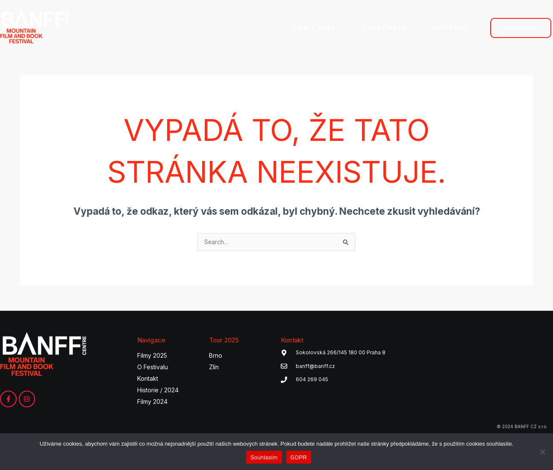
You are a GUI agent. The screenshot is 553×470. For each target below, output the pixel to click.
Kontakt (147, 379)
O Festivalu (152, 368)
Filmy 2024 (152, 402)
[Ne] (542, 451)
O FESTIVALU (384, 27)
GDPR (299, 457)
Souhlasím (264, 457)
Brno (215, 356)
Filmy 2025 (152, 356)
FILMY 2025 (314, 27)
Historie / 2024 (158, 391)
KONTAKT (451, 27)
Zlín (214, 368)
